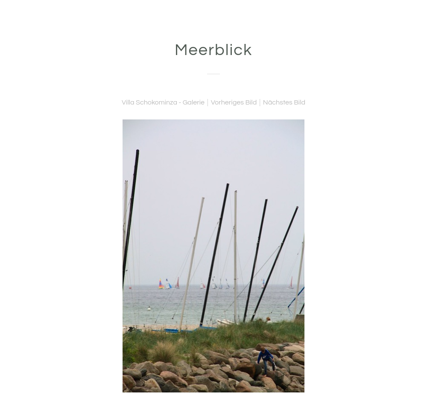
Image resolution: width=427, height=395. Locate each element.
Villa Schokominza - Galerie (163, 102)
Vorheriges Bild (234, 102)
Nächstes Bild (284, 102)
